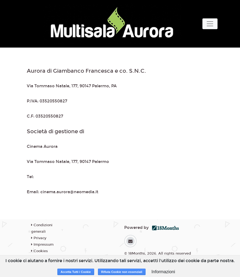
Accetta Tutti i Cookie (76, 271)
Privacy (38, 238)
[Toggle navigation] (210, 23)
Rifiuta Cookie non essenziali (121, 271)
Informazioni (163, 271)
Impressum (42, 244)
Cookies (39, 251)
